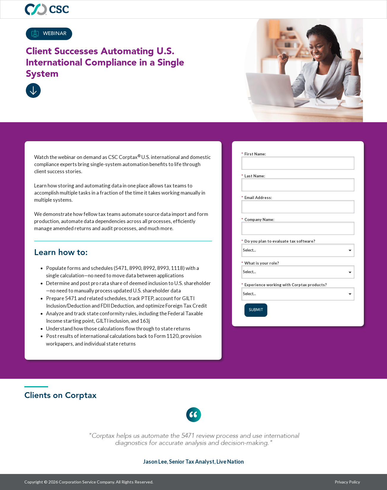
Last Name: (253, 176)
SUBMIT (256, 310)
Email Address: (256, 197)
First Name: (253, 154)
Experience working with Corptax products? (284, 284)
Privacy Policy (347, 481)
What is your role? (260, 263)
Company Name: (257, 219)
